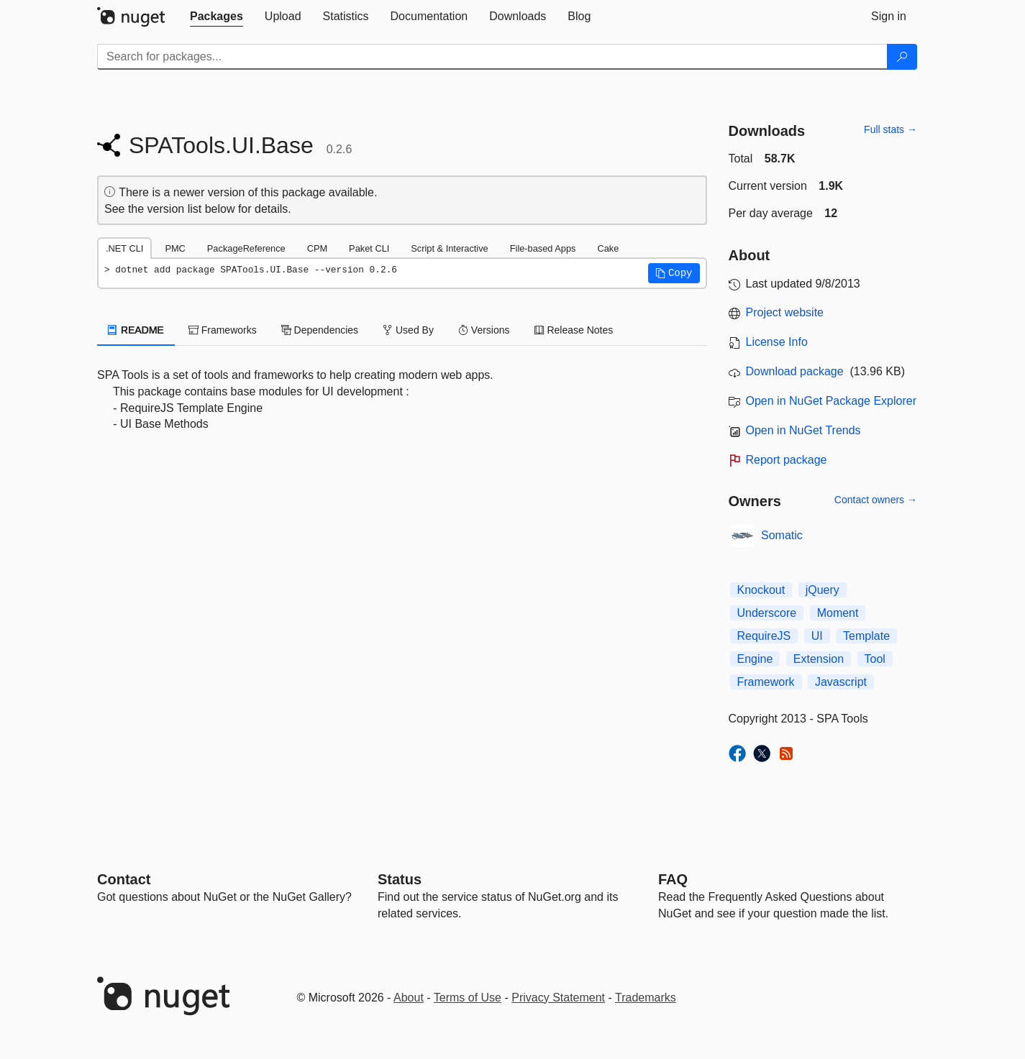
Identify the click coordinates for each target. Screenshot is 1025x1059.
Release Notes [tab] (574, 330)
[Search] (902, 57)
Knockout (761, 590)
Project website (785, 312)
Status (400, 879)
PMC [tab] (175, 248)
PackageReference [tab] (246, 248)
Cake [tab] (608, 248)
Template (866, 636)
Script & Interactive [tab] (449, 248)
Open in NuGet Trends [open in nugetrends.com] (803, 430)
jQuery (822, 590)
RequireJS (764, 636)
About (408, 997)
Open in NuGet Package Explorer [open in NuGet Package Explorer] (831, 401)
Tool (875, 659)
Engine (755, 659)
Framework (766, 682)
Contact (123, 879)
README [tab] (136, 330)
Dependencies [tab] (319, 330)
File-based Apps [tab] (543, 248)
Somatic (782, 535)
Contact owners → (875, 499)
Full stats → (890, 129)
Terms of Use (467, 997)
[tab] (216, 16)
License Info (777, 342)
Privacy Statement (558, 997)
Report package (786, 460)
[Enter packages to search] (492, 57)
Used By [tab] (408, 330)
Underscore (767, 613)
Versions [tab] (484, 330)
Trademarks (645, 997)
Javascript (841, 682)
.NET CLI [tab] (124, 248)
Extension (818, 659)
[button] (674, 273)
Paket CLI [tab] (369, 248)
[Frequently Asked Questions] (673, 879)
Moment (838, 613)
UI (817, 636)
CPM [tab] (317, 248)
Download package (795, 371)
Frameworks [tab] (222, 330)
